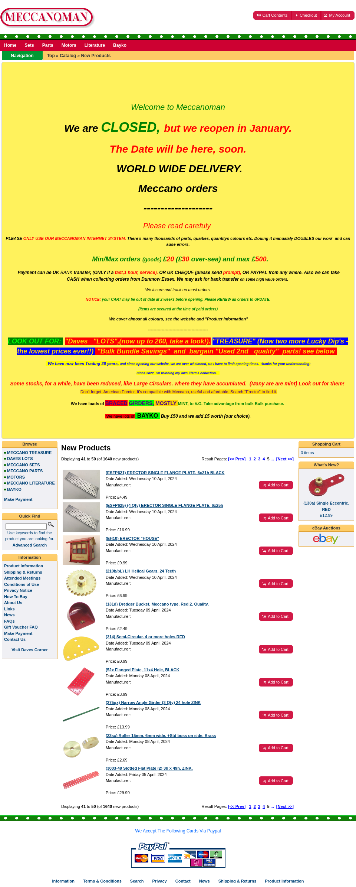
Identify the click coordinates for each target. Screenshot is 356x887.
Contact (183, 881)
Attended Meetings (22, 578)
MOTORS (16, 477)
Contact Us (15, 639)
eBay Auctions (326, 528)
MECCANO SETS (23, 465)
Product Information (23, 566)
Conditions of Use (21, 584)
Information (30, 557)
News (9, 615)
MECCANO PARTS (25, 471)
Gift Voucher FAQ (21, 627)
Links (9, 609)
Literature (95, 45)
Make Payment (18, 633)
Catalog (68, 55)
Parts (47, 45)
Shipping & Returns (23, 572)
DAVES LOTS (20, 458)
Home (10, 45)
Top (51, 55)
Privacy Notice (18, 590)
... (272, 459)
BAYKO (14, 489)
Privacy (159, 881)
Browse (29, 444)
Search (137, 881)
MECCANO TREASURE (29, 452)
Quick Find (29, 516)
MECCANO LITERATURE (31, 483)
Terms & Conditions (102, 881)
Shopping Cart (326, 444)
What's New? (326, 465)
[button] (272, 15)
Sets (29, 45)
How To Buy (15, 596)
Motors (69, 45)
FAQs (9, 621)
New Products (96, 55)
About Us (13, 602)
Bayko (119, 45)
